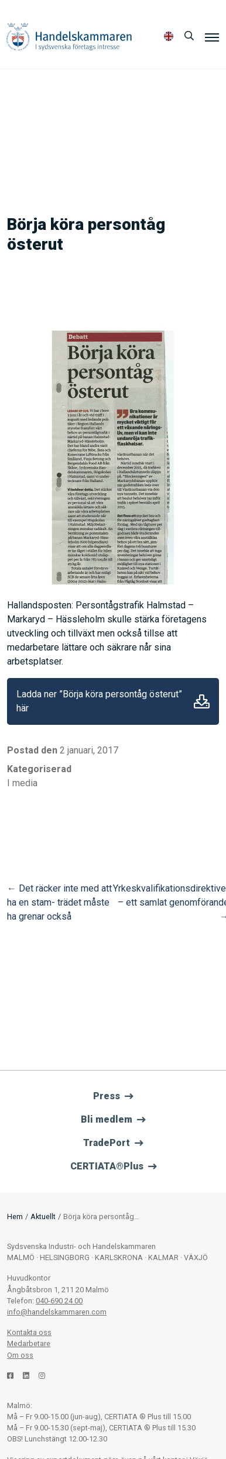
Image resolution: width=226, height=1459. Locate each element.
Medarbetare (28, 1343)
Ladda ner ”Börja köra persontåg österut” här (99, 701)
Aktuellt (43, 1216)
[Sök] (189, 36)
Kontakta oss (29, 1332)
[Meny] (212, 37)
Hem (15, 1216)
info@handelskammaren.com (57, 1311)
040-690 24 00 (59, 1300)
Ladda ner (202, 701)
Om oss (20, 1355)
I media (22, 783)
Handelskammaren (69, 36)
